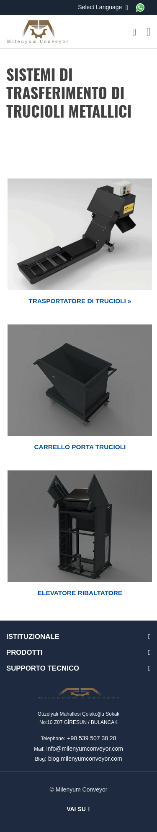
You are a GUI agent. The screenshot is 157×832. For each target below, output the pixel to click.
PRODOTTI (24, 652)
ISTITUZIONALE (32, 637)
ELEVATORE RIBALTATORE (80, 592)
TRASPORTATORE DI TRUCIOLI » (79, 300)
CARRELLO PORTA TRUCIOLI (80, 446)
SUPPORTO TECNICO (42, 668)
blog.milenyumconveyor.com (85, 758)
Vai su (78, 809)
